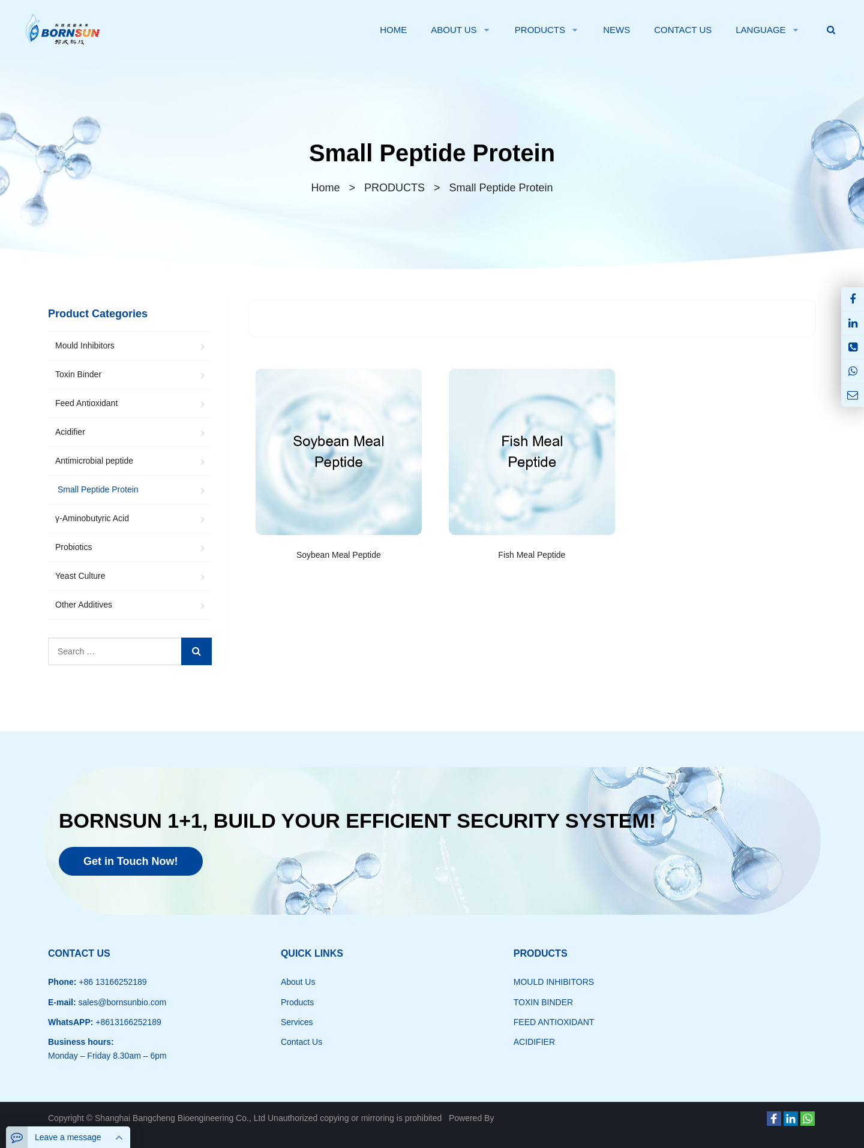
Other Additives (83, 604)
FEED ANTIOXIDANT (554, 1022)
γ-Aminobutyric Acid (92, 518)
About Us (298, 982)
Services (297, 1022)
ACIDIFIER (534, 1042)
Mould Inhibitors (85, 345)
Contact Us (301, 1042)
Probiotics (73, 547)
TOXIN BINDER (543, 1002)
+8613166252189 (127, 1022)
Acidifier (70, 432)
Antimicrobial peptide (94, 460)
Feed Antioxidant (86, 403)
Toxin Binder (78, 374)
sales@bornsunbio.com (121, 1002)
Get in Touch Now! (130, 861)
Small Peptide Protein (431, 153)
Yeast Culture (80, 576)
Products (297, 1002)
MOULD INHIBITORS (554, 982)
